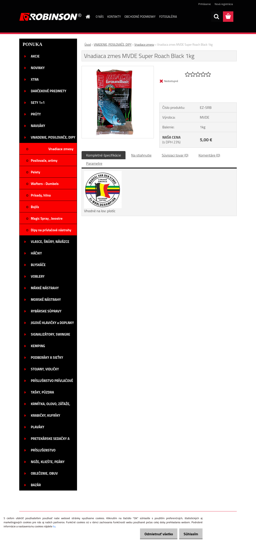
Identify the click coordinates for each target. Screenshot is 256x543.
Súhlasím (189, 534)
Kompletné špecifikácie (103, 155)
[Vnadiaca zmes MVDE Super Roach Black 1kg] (118, 68)
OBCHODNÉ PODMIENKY (139, 16)
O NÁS (100, 16)
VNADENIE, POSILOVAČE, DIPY (112, 44)
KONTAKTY (114, 16)
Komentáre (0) (209, 155)
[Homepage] (87, 16)
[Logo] (50, 16)
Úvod (88, 44)
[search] (216, 16)
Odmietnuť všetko (155, 534)
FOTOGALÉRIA (168, 16)
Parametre (94, 163)
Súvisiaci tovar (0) (175, 155)
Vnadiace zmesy (144, 44)
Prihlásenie (204, 4)
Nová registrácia (224, 4)
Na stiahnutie (141, 155)
